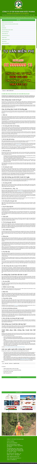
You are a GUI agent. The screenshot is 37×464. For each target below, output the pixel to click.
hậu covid (6, 363)
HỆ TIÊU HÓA (4, 41)
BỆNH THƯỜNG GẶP (24, 17)
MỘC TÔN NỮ (4, 37)
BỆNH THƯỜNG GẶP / (10, 90)
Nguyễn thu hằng (16, 363)
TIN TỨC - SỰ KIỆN (29, 17)
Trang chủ (4, 90)
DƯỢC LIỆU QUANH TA (5, 43)
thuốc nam (11, 363)
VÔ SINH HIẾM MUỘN (5, 31)
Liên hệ (33, 17)
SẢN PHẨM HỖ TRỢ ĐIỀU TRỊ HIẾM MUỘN (10, 17)
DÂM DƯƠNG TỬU (5, 33)
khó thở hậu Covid (18, 144)
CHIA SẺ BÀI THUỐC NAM (18, 17)
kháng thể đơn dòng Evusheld (25, 359)
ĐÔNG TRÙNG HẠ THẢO (5, 39)
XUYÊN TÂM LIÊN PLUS (5, 35)
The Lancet (16, 305)
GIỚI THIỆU (3, 17)
